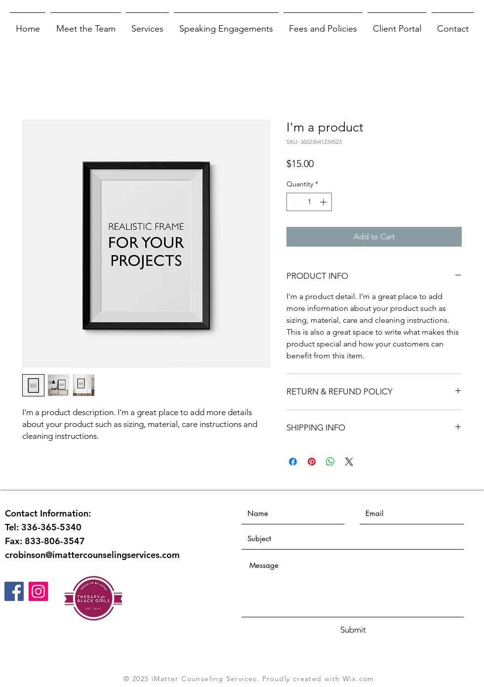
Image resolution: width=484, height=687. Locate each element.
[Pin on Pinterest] (312, 462)
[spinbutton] (309, 202)
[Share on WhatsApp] (330, 462)
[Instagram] (38, 591)
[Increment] (324, 202)
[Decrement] (294, 202)
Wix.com (358, 678)
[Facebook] (14, 591)
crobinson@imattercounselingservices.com (92, 554)
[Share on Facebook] (293, 462)
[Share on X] (349, 462)
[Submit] (353, 630)
